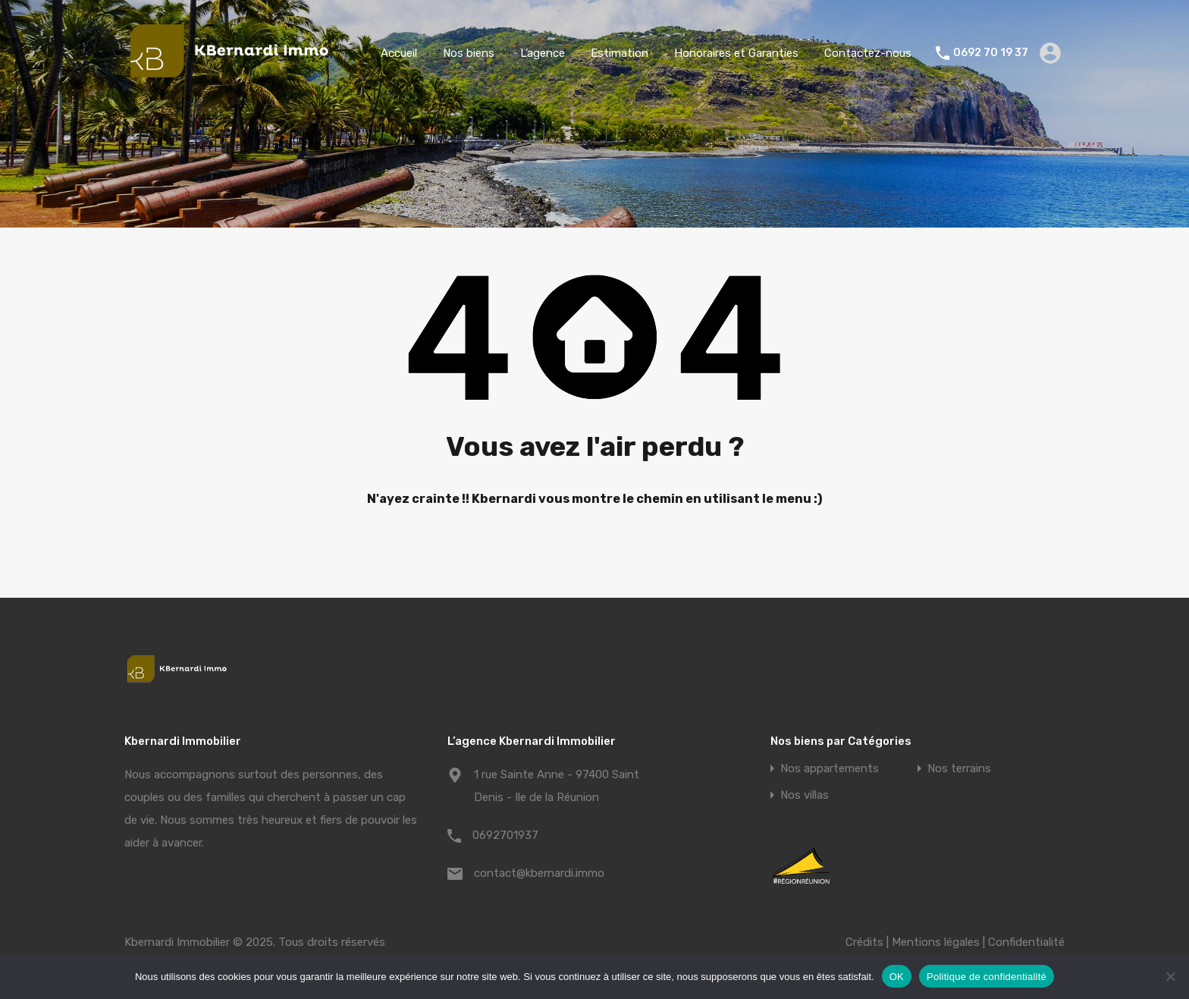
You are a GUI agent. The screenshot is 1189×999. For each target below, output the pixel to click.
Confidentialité (1026, 942)
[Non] (1170, 977)
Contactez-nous (867, 53)
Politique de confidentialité (986, 976)
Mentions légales (936, 942)
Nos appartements (829, 768)
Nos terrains (959, 768)
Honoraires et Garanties (736, 53)
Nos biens (468, 53)
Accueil (399, 53)
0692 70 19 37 (990, 53)
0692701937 (505, 835)
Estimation (619, 53)
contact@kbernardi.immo (539, 873)
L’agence (542, 53)
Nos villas (804, 795)
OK (896, 976)
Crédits (864, 942)
